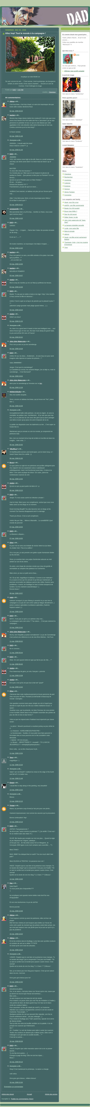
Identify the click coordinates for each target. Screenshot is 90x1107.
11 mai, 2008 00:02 (16, 641)
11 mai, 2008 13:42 (16, 687)
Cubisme (67, 183)
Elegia (12, 783)
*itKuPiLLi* (14, 449)
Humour (67, 189)
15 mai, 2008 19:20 (16, 934)
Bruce (12, 462)
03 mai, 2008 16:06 (16, 264)
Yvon (66, 247)
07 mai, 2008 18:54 (16, 527)
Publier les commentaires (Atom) (22, 1099)
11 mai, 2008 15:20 (16, 765)
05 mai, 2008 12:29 (16, 387)
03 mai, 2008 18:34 (16, 310)
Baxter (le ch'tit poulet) (72, 208)
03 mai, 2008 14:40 (16, 248)
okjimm (66, 234)
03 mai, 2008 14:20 (16, 218)
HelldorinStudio (15, 392)
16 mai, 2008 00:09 (16, 1041)
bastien (12, 115)
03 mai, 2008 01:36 (16, 150)
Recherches (68, 177)
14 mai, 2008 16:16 (16, 822)
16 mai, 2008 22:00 (16, 1082)
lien (41, 383)
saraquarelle (14, 209)
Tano (11, 757)
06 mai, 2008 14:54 (16, 479)
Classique (52, 92)
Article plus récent (8, 1094)
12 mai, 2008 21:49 (16, 778)
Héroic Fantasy (69, 192)
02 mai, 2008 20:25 (16, 111)
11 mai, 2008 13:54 (16, 753)
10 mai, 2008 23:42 (16, 627)
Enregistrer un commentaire (13, 1087)
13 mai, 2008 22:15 (16, 801)
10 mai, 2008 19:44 (16, 611)
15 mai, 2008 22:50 (16, 982)
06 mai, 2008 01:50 (16, 458)
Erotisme (67, 186)
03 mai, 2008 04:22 (16, 205)
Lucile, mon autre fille (71, 228)
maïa (11, 597)
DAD (11, 154)
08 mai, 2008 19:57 (16, 593)
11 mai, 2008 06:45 (16, 664)
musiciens (67, 180)
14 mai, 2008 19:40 (16, 879)
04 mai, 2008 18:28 (16, 349)
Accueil (29, 1094)
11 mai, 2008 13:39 (16, 675)
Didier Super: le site (71, 217)
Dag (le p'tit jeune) (70, 214)
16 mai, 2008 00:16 (16, 1062)
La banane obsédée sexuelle (74, 225)
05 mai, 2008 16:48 (16, 406)
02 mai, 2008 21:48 (16, 136)
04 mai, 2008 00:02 (16, 337)
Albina (12, 101)
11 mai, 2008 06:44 (16, 653)
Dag (11, 883)
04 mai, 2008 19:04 (16, 376)
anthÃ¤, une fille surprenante (74, 205)
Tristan (12, 805)
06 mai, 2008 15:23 (16, 490)
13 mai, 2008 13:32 (16, 790)
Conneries (67, 195)
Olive (11, 543)
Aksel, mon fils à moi (71, 202)
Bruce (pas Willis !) (70, 211)
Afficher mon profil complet (74, 71)
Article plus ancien (51, 1094)
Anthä (12, 280)
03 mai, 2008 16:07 (16, 275)
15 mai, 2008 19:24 (16, 950)
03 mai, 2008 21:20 (16, 321)
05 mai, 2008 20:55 (16, 445)
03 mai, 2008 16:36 (16, 287)
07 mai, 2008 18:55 (16, 538)
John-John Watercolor (18, 341)
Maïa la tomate (69, 231)
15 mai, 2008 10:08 (16, 911)
